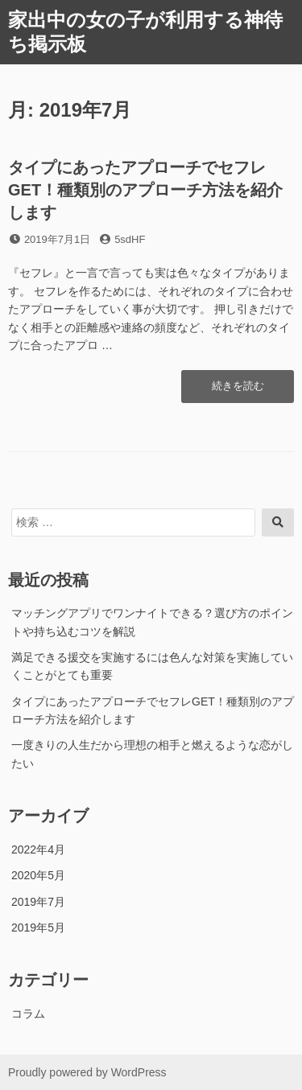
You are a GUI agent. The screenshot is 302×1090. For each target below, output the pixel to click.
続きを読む (237, 390)
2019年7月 (38, 901)
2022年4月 (38, 849)
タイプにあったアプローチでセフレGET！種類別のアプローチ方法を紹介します (145, 189)
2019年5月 (38, 927)
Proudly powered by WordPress (87, 1072)
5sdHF (129, 239)
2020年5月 (38, 875)
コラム (28, 1013)
